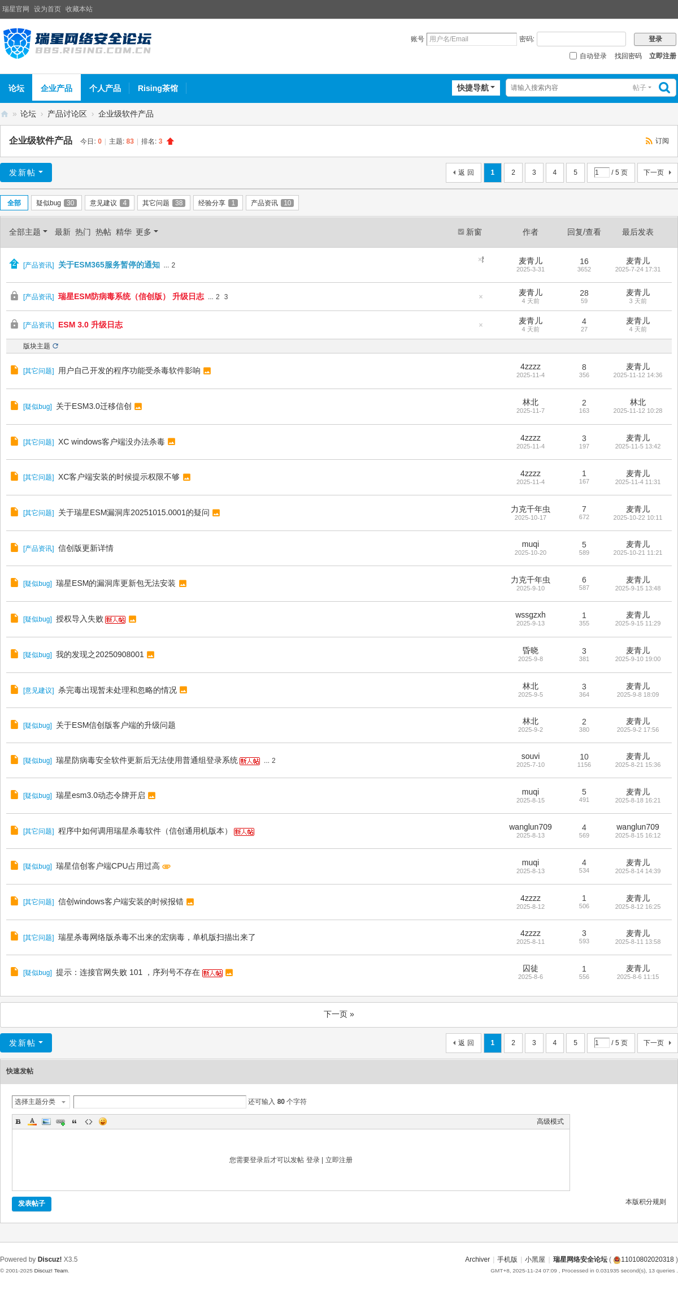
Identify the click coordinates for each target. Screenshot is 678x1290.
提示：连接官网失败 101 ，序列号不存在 (128, 972)
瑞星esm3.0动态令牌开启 (100, 795)
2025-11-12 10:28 (638, 410)
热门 (83, 231)
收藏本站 (79, 9)
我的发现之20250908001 (100, 654)
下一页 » (339, 1014)
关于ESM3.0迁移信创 (94, 406)
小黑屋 (535, 1259)
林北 (530, 402)
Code (88, 1121)
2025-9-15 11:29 (638, 623)
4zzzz (530, 366)
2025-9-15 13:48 (638, 588)
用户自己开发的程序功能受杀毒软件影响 (129, 370)
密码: (526, 39)
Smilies (102, 1121)
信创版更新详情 (86, 548)
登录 (313, 1160)
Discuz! (50, 1259)
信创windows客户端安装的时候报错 (121, 901)
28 (584, 292)
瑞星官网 (15, 9)
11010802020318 (643, 1259)
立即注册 (662, 56)
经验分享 (218, 203)
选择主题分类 (35, 1102)
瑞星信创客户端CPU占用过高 (108, 865)
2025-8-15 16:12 (638, 835)
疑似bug (56, 203)
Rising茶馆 (158, 88)
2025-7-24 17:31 (638, 269)
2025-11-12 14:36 (638, 375)
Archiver (477, 1259)
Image (46, 1121)
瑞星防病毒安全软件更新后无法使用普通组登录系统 (147, 760)
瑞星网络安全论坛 (4, 114)
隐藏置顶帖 (483, 259)
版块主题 (36, 346)
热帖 (103, 231)
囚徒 (530, 968)
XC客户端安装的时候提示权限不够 (119, 476)
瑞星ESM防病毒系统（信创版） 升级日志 (131, 296)
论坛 (16, 88)
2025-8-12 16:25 (638, 906)
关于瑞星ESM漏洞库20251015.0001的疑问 (134, 512)
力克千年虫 (530, 509)
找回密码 (628, 56)
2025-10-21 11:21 (638, 552)
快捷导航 (473, 87)
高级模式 (550, 1121)
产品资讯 (272, 203)
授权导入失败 (79, 618)
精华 (124, 231)
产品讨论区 (67, 113)
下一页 (654, 172)
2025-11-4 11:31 (638, 481)
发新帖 (22, 172)
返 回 (465, 172)
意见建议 (109, 203)
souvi (530, 756)
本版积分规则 (645, 1202)
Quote (74, 1121)
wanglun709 (530, 826)
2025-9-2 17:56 (638, 729)
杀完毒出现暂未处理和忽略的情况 (117, 689)
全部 (14, 203)
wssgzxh (530, 614)
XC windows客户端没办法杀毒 (111, 441)
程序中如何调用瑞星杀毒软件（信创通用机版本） (145, 830)
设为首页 (47, 9)
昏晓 (530, 650)
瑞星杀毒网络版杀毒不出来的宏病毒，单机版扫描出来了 (157, 937)
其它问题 (163, 203)
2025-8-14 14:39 (638, 871)
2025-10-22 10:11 (638, 517)
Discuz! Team (51, 1270)
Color (32, 1121)
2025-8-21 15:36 (638, 764)
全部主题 (25, 231)
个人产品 (105, 88)
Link (60, 1121)
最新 (63, 231)
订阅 (662, 141)
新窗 (474, 231)
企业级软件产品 (126, 113)
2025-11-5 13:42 (638, 446)
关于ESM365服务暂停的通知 (109, 264)
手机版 (507, 1259)
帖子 (639, 88)
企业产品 (56, 88)
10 (584, 756)
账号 (417, 39)
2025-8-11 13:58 (638, 941)
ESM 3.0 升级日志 (90, 324)
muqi (530, 544)
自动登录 (588, 56)
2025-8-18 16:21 (638, 800)
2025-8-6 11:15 (638, 976)
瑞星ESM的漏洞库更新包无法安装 (116, 583)
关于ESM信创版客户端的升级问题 (116, 725)
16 (584, 261)
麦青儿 (530, 260)
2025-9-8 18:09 (638, 694)
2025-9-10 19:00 (638, 658)
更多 (143, 231)
